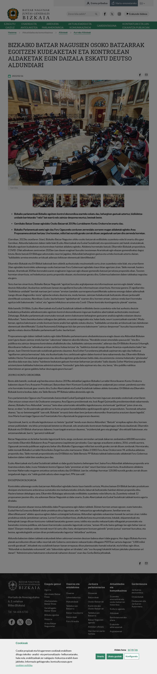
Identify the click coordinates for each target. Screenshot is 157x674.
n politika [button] (24, 665)
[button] (129, 650)
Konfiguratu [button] (132, 656)
